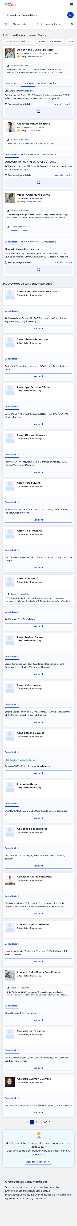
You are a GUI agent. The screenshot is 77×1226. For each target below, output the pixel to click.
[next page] (50, 1122)
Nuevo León (56, 41)
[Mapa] (71, 24)
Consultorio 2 (28, 83)
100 (45, 1122)
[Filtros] (6, 24)
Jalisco (41, 41)
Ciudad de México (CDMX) (18, 41)
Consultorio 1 (11, 83)
